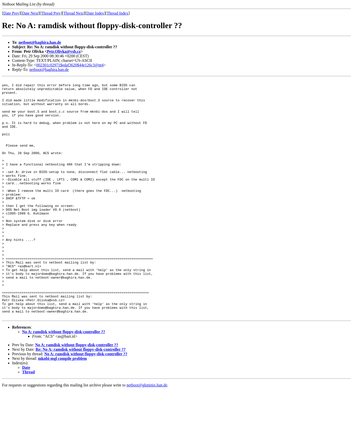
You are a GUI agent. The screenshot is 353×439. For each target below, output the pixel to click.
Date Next (30, 13)
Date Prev (11, 13)
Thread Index (117, 13)
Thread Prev (51, 13)
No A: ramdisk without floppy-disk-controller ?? (63, 379)
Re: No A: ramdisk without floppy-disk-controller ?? (81, 397)
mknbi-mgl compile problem (62, 406)
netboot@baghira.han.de (40, 42)
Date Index (95, 13)
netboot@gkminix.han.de (147, 432)
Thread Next (74, 13)
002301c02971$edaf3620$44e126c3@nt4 (69, 65)
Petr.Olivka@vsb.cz (64, 51)
